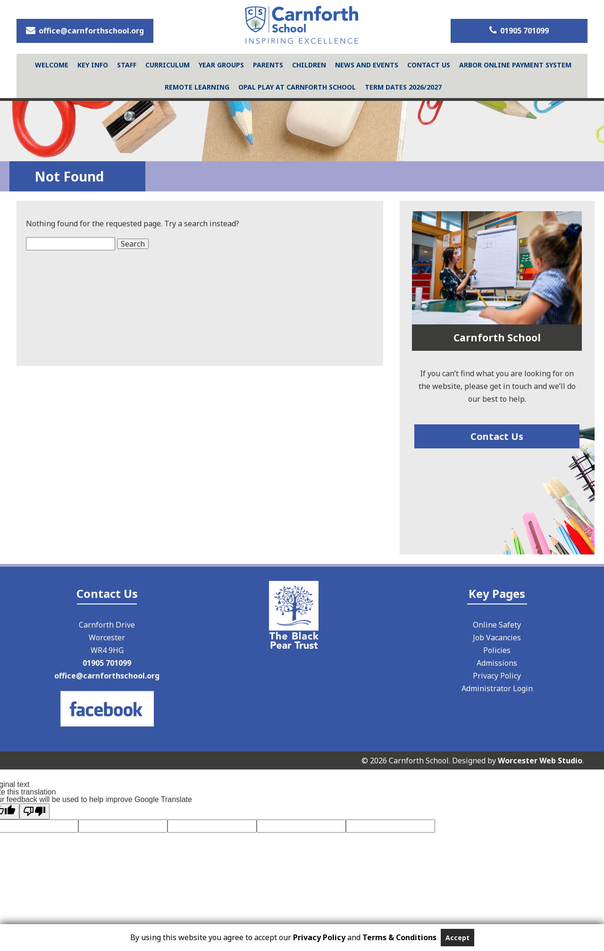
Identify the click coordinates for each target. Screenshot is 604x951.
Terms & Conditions (399, 937)
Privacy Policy (319, 937)
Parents (268, 64)
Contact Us (428, 64)
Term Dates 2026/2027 (403, 87)
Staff (126, 64)
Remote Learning (197, 87)
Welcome (51, 64)
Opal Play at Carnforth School (297, 87)
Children (309, 64)
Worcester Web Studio (540, 760)
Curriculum (167, 64)
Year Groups (221, 64)
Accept (457, 937)
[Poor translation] (34, 811)
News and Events (366, 64)
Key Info (92, 64)
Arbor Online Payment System (515, 64)
